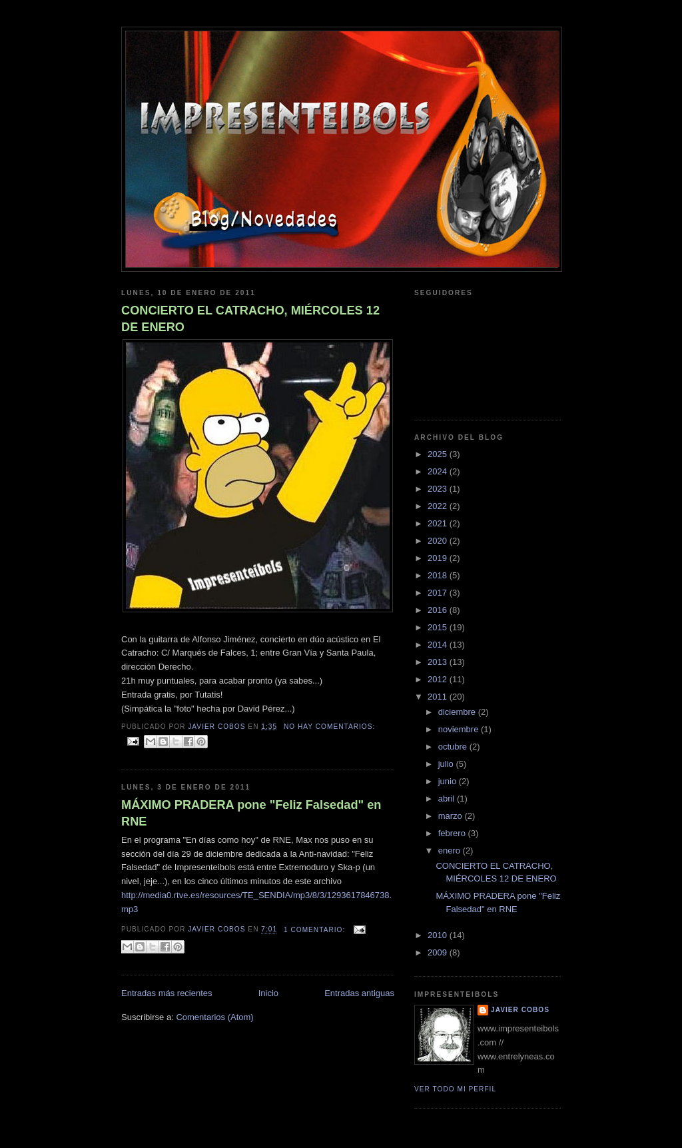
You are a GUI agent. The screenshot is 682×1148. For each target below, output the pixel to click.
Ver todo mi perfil (455, 1089)
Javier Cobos (520, 1009)
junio (448, 781)
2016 (439, 610)
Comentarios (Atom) (214, 1017)
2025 (439, 454)
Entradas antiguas (359, 993)
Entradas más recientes (166, 993)
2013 (439, 662)
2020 (439, 541)
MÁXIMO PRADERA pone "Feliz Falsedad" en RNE (251, 813)
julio (447, 764)
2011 (439, 697)
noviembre (459, 729)
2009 (439, 952)
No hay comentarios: (329, 726)
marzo (451, 816)
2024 (439, 471)
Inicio (268, 993)
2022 (439, 506)
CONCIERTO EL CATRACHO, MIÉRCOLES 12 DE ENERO (250, 319)
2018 (439, 575)
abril (447, 799)
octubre (454, 747)
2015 (439, 627)
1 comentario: (316, 929)
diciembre (458, 712)
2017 (439, 593)
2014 (439, 645)
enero (450, 851)
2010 (439, 935)
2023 (439, 489)
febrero (453, 833)
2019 (439, 558)
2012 (439, 679)
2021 (439, 523)
